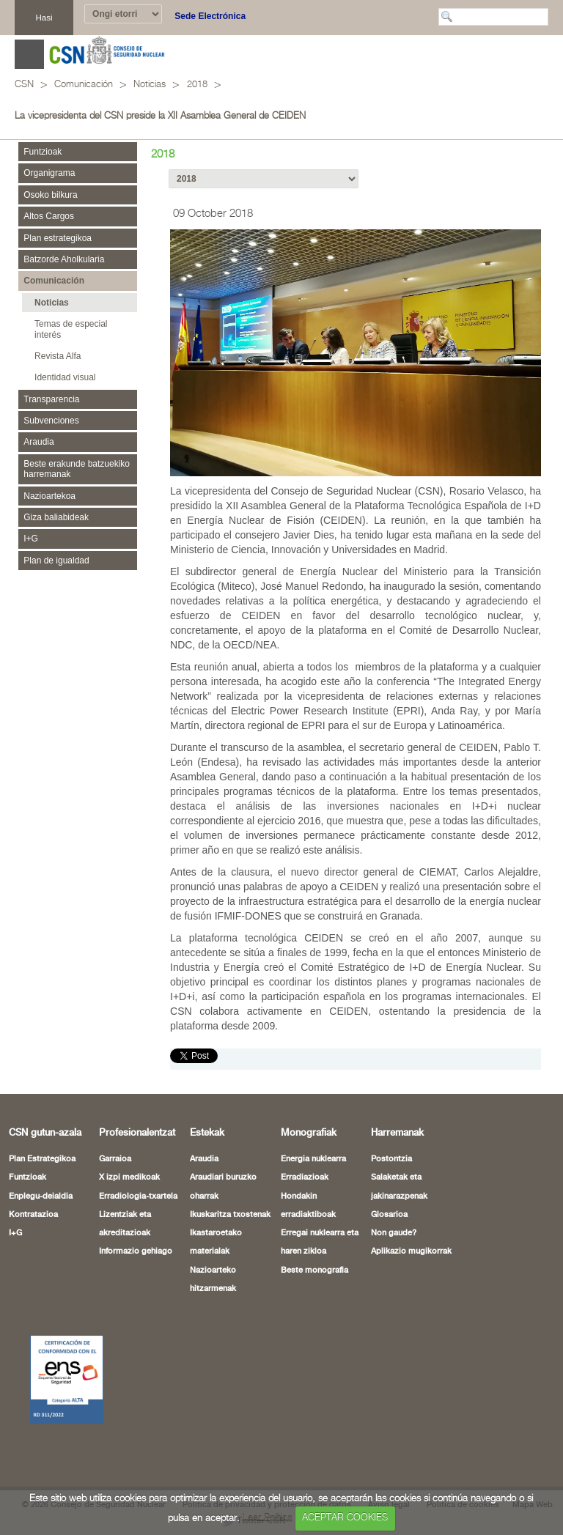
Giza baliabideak (56, 517)
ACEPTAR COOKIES (345, 1518)
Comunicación (83, 84)
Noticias (149, 84)
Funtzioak (42, 152)
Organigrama (49, 173)
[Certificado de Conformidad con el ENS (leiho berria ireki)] (49, 1358)
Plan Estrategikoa (42, 1137)
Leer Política (267, 1518)
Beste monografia (314, 1249)
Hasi (43, 17)
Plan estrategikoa (57, 238)
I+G (30, 538)
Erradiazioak (304, 1156)
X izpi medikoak (129, 1156)
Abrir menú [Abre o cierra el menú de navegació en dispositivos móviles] (29, 54)
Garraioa (115, 1137)
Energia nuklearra (313, 1137)
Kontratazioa (33, 1193)
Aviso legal (389, 1483)
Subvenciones (50, 420)
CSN (24, 84)
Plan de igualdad (56, 560)
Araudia (38, 442)
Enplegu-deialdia (41, 1175)
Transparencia (51, 399)
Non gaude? (393, 1211)
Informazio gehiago (135, 1230)
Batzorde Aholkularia (63, 259)
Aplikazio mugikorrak (411, 1230)
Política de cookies (463, 1483)
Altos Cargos (48, 216)
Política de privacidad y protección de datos (267, 1483)
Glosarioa (389, 1193)
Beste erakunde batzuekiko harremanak (76, 469)
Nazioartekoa (49, 496)
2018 (197, 84)
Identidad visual (64, 377)
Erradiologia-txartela (138, 1175)
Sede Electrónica (210, 16)
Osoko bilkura (50, 195)
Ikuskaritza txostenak (230, 1193)
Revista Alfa (57, 356)
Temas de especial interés (70, 329)
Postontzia (391, 1137)
